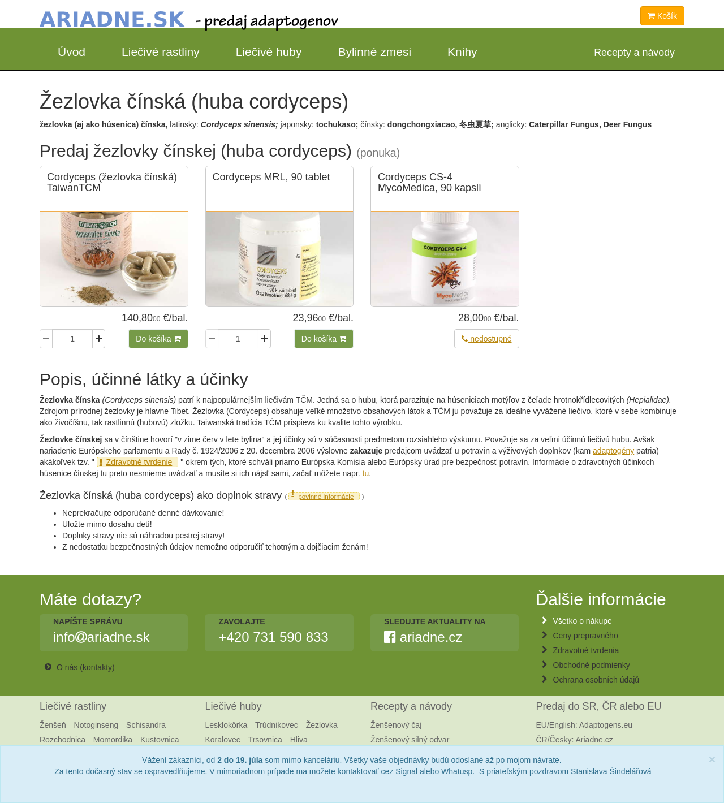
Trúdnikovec (276, 724)
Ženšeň (53, 724)
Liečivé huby (269, 51)
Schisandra (146, 724)
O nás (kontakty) (86, 667)
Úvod (71, 51)
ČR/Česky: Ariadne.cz (574, 739)
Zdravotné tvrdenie (139, 462)
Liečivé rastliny (161, 51)
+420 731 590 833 (273, 637)
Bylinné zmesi (375, 51)
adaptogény (613, 450)
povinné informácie (326, 496)
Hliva (299, 739)
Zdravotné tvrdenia (586, 650)
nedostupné (486, 338)
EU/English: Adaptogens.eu (584, 724)
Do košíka (158, 338)
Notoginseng (96, 724)
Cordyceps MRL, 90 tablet (271, 177)
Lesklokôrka (226, 724)
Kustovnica (159, 739)
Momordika (112, 739)
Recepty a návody (411, 706)
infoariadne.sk (101, 637)
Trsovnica (265, 739)
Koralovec (222, 739)
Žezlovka (322, 724)
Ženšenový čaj (395, 724)
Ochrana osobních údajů (596, 679)
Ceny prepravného (585, 635)
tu (366, 473)
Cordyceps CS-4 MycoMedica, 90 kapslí (429, 182)
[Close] (712, 759)
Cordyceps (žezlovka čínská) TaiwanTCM (112, 182)
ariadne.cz (423, 637)
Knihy (462, 51)
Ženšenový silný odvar (409, 739)
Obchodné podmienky (591, 665)
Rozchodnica (62, 739)
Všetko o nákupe (582, 620)
